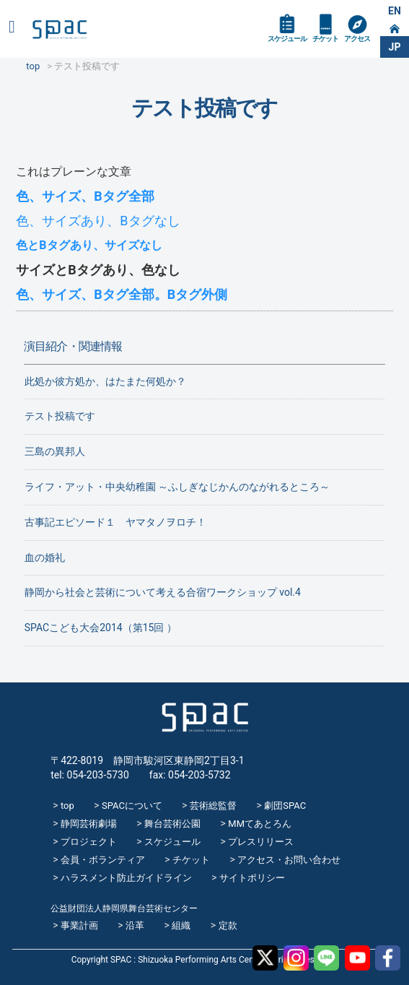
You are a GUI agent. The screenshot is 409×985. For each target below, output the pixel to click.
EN (394, 11)
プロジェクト (89, 841)
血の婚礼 (45, 557)
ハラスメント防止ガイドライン (126, 877)
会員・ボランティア (103, 859)
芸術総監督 (213, 805)
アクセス (357, 39)
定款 (228, 925)
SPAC (59, 30)
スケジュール (287, 39)
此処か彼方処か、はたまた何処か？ (105, 381)
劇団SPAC (285, 805)
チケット (325, 39)
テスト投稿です (60, 416)
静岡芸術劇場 (89, 823)
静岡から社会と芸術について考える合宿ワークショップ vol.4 (163, 592)
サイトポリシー (252, 877)
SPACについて (132, 805)
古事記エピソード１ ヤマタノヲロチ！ (115, 522)
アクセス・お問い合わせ (288, 859)
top (67, 805)
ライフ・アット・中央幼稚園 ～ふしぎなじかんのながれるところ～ (177, 486)
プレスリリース (261, 841)
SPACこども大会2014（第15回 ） (101, 627)
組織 (181, 925)
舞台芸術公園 (172, 823)
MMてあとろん (259, 823)
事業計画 (79, 925)
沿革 (135, 925)
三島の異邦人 (55, 451)
